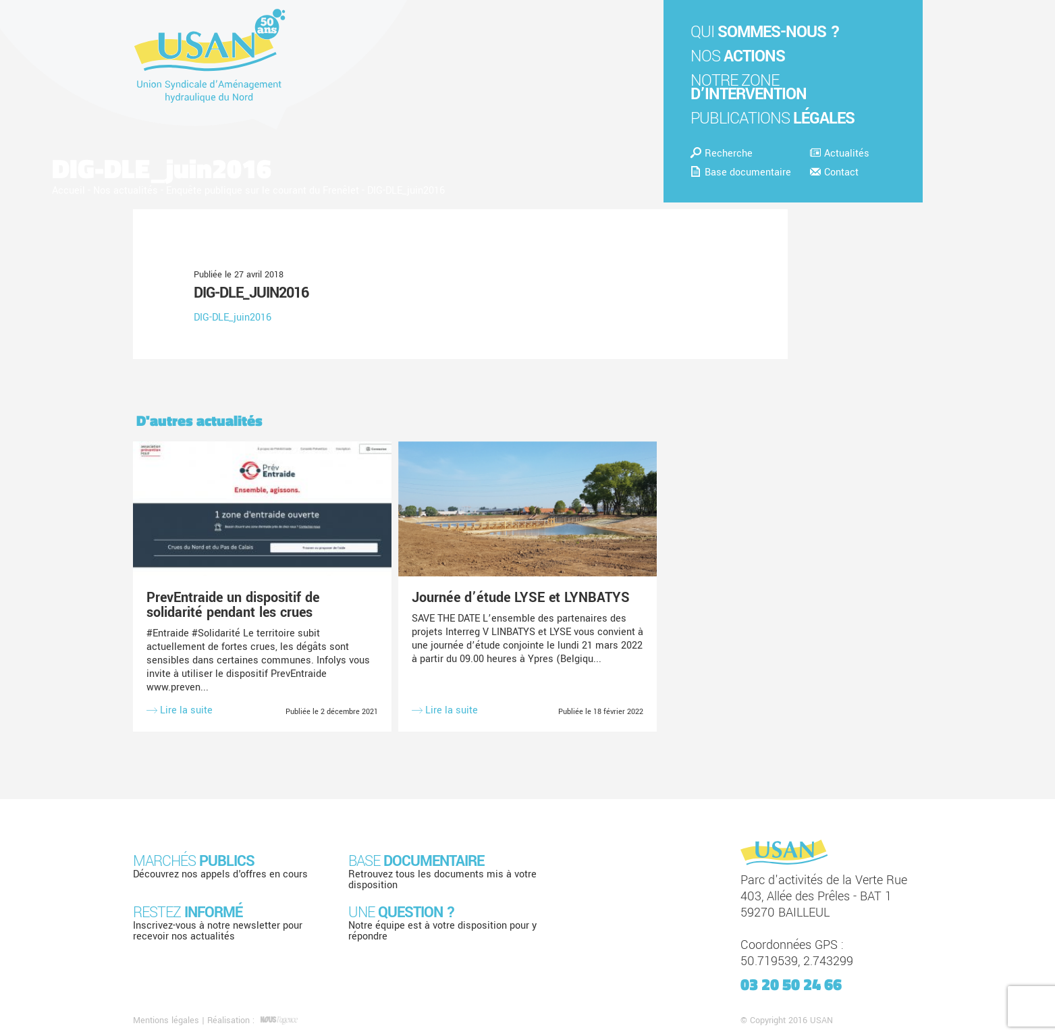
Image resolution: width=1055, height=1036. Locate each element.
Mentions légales (166, 1020)
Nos (738, 56)
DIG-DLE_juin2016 (251, 293)
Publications (773, 118)
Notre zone (749, 87)
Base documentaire (741, 172)
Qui (765, 32)
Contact (834, 172)
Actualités (839, 153)
